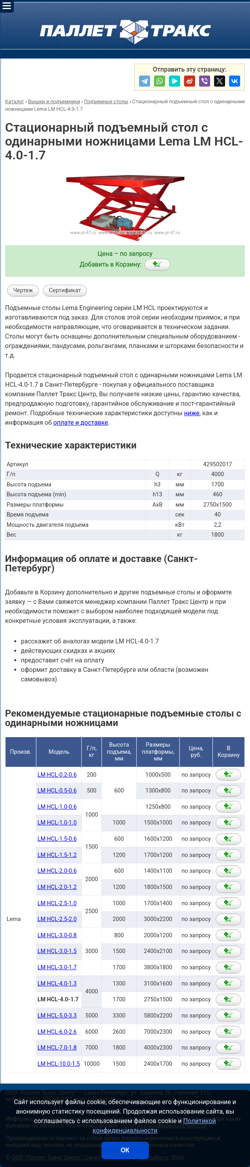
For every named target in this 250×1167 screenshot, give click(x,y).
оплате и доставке (80, 422)
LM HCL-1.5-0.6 (57, 839)
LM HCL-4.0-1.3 (57, 983)
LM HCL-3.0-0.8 (57, 935)
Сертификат (65, 290)
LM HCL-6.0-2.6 (57, 1032)
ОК (124, 1150)
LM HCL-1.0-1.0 (57, 822)
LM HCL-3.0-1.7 (57, 967)
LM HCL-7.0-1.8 (57, 1047)
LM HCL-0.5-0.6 (57, 790)
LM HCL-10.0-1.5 (59, 1064)
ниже (191, 413)
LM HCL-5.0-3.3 (57, 1015)
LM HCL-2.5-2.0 (57, 919)
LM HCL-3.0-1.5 (57, 951)
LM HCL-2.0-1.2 (57, 887)
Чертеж (23, 290)
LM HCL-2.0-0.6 (57, 871)
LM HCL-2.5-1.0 (57, 903)
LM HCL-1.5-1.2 (57, 855)
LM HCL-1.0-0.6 (57, 807)
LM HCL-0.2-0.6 (57, 775)
